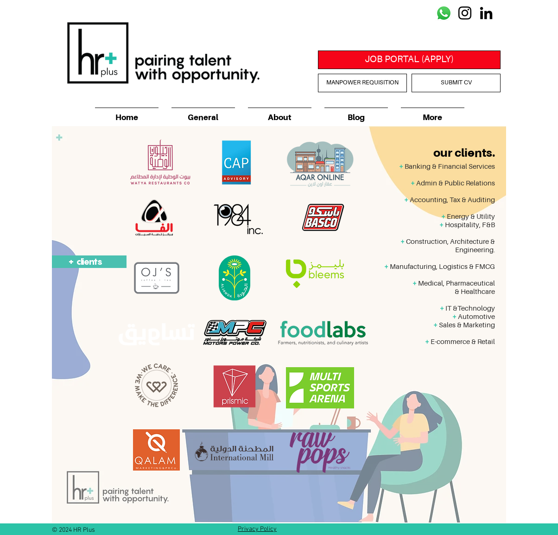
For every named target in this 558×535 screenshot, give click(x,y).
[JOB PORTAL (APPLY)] (409, 60)
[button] (279, 114)
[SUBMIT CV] (456, 83)
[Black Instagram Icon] (465, 13)
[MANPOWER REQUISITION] (362, 83)
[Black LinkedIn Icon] (486, 13)
